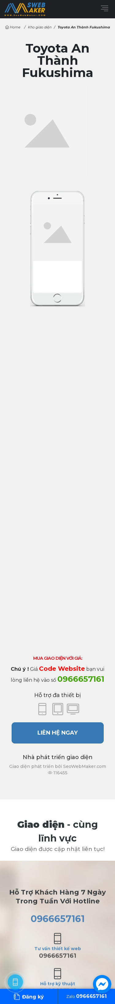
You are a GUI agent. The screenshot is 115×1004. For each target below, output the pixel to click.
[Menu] (104, 8)
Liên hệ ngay (57, 732)
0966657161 (80, 679)
